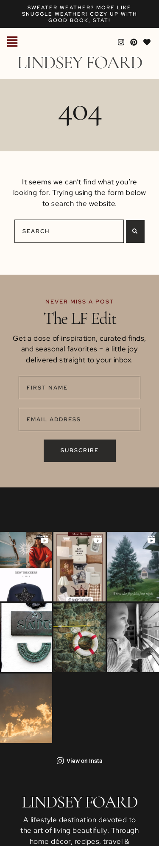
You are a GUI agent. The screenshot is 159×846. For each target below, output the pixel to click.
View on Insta (79, 761)
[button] (12, 42)
